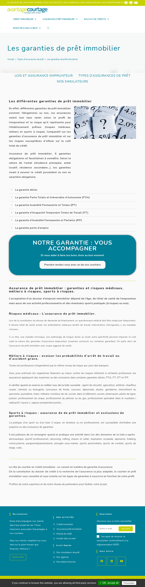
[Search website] (48, 28)
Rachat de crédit (64, 534)
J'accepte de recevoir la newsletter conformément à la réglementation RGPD (112, 540)
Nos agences (62, 557)
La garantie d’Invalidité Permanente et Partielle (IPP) (48, 220)
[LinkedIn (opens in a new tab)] (131, 3)
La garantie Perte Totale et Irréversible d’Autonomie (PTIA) (52, 197)
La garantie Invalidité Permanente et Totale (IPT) (46, 205)
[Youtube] (121, 561)
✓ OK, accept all (108, 582)
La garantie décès (26, 190)
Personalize (129, 583)
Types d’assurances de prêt (104, 75)
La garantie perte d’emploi (31, 228)
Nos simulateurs (72, 81)
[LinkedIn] (111, 561)
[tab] (72, 190)
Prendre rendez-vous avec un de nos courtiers (72, 265)
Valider (125, 529)
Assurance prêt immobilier (69, 529)
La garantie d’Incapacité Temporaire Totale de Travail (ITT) (51, 212)
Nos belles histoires (66, 562)
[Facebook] (101, 561)
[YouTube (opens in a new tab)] (135, 3)
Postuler (18, 557)
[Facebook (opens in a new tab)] (126, 3)
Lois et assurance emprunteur (44, 75)
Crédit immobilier (64, 524)
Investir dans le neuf (66, 538)
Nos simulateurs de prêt (67, 552)
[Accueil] (10, 59)
